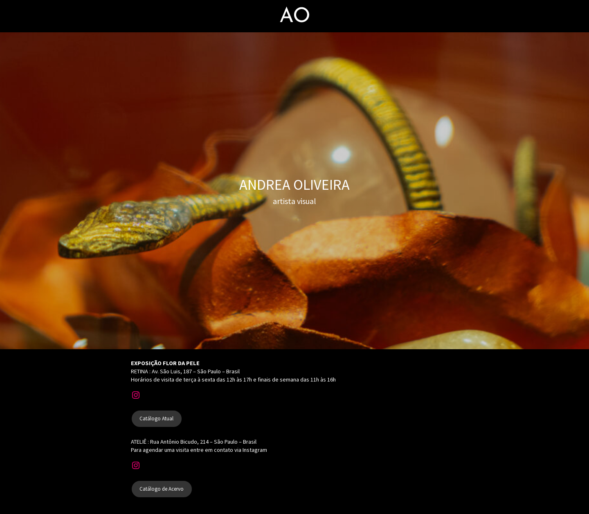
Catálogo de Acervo (161, 488)
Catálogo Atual (156, 418)
